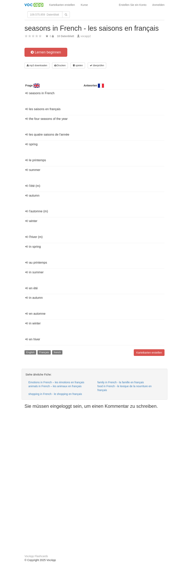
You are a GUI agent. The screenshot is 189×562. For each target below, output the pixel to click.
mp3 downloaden (37, 65)
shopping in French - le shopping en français (55, 394)
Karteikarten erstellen (62, 4)
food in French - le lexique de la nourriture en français (124, 388)
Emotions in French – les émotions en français (56, 382)
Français (44, 352)
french (57, 352)
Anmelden (158, 4)
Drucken (60, 65)
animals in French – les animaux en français (54, 386)
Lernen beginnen (46, 52)
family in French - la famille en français (120, 382)
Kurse (84, 4)
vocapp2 (85, 36)
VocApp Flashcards (36, 556)
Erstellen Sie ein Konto (132, 4)
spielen (78, 65)
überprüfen (97, 65)
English (30, 352)
